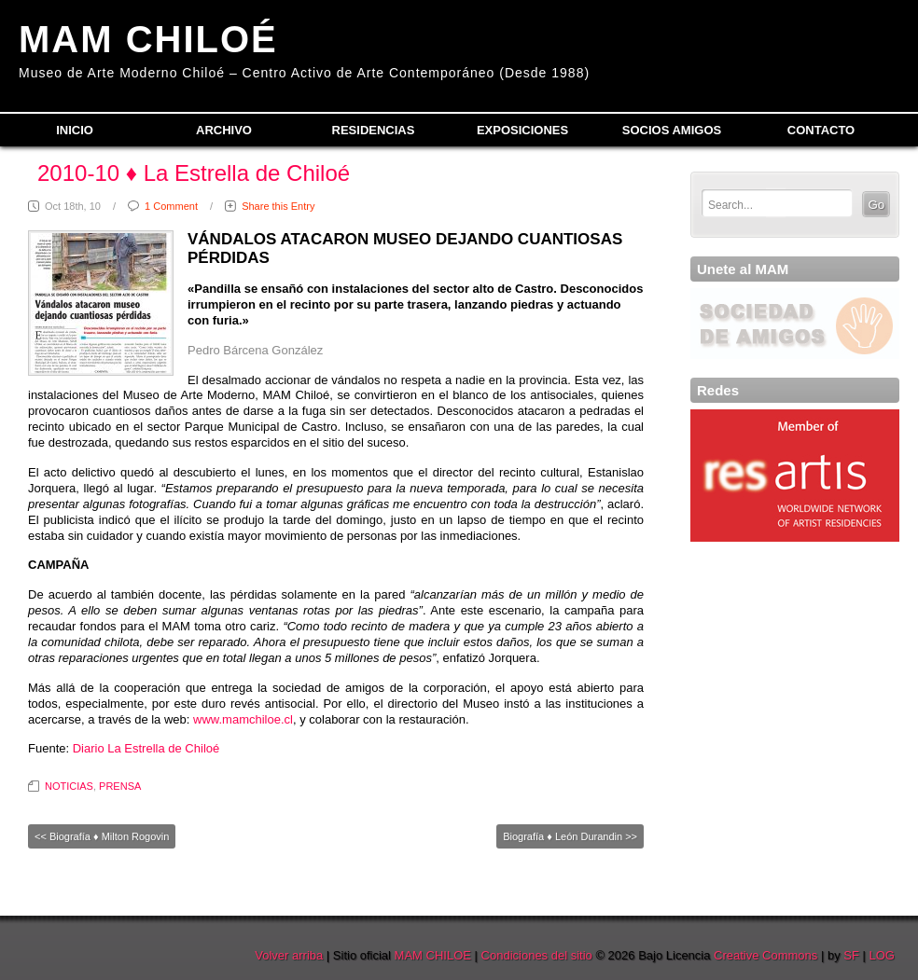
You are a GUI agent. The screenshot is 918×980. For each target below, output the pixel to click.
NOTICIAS (69, 786)
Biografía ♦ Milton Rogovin (109, 836)
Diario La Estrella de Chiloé (146, 748)
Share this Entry (278, 206)
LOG (882, 955)
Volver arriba (289, 955)
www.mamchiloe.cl (243, 719)
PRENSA (120, 786)
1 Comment (171, 206)
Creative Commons (765, 955)
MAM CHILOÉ (148, 39)
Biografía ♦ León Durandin (562, 836)
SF (851, 955)
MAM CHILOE (433, 955)
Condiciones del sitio (536, 955)
